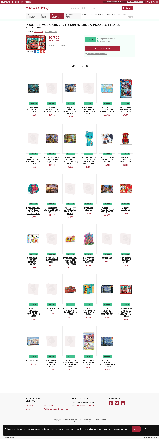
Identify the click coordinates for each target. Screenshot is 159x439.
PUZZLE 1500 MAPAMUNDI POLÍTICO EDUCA (107, 109)
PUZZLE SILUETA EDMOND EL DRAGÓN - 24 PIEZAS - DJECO (33, 211)
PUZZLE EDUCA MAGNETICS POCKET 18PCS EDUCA (88, 110)
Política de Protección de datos (56, 409)
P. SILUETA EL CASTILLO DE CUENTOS (88, 260)
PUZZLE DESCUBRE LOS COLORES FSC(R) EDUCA (33, 161)
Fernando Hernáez (152, 437)
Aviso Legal (48, 405)
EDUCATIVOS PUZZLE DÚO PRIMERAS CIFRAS (51, 363)
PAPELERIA (31, 16)
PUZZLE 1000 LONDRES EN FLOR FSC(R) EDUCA (52, 210)
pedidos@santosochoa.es (135, 2)
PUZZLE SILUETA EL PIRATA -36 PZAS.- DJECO (125, 160)
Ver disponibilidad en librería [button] (96, 54)
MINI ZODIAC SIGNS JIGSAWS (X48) (125, 260)
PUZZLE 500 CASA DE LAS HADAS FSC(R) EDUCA (51, 160)
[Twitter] (117, 403)
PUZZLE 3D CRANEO (88, 209)
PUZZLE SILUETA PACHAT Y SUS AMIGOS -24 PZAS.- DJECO (89, 161)
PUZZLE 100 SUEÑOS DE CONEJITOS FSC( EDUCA (70, 110)
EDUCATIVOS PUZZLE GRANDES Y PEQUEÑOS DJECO (70, 363)
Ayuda (28, 409)
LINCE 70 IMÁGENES (125, 209)
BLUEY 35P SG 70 (33, 360)
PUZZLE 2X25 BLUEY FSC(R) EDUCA (89, 362)
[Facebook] (111, 403)
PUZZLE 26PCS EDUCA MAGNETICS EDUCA (33, 261)
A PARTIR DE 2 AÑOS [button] (119, 15)
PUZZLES (38, 31)
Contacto (29, 405)
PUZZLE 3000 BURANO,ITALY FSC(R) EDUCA (107, 210)
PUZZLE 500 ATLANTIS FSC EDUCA (33, 109)
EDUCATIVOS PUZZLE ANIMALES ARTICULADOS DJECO (33, 312)
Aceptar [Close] (136, 429)
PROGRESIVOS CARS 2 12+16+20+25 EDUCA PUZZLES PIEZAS (125, 312)
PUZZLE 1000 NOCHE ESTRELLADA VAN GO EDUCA (107, 363)
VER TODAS (130, 16)
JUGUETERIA (56, 16)
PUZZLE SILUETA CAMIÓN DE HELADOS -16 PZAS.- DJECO (70, 261)
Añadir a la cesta (102, 49)
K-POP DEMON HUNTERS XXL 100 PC (52, 260)
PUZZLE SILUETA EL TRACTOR (52, 309)
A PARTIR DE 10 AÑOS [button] (102, 15)
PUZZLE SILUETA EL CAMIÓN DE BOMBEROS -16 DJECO (70, 311)
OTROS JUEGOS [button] (87, 15)
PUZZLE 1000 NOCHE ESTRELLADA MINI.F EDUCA (107, 311)
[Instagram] (123, 403)
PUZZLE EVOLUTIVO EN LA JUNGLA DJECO (88, 311)
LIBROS (43, 16)
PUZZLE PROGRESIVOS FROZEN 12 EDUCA (52, 109)
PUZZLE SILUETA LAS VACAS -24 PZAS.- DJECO (107, 160)
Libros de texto (70, 16)
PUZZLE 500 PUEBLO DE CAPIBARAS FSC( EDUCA (70, 161)
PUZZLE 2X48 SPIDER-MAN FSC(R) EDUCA (125, 109)
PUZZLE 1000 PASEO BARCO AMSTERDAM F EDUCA (70, 211)
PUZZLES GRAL (51, 31)
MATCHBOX (107, 258)
